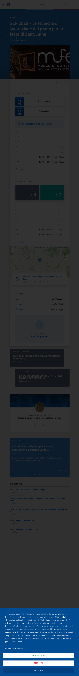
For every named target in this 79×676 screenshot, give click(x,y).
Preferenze (38, 670)
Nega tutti (38, 662)
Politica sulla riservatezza (16, 648)
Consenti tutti (38, 655)
